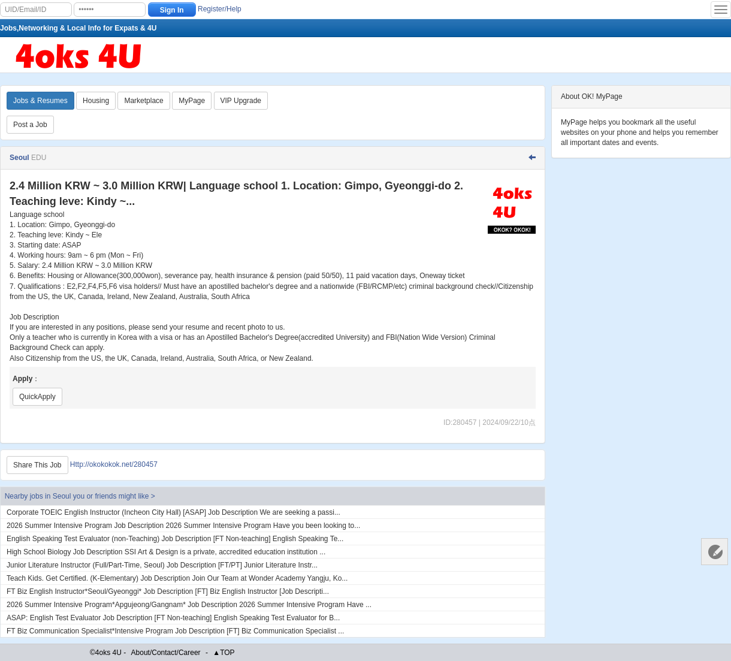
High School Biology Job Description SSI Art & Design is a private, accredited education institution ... (166, 552)
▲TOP (223, 652)
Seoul (20, 157)
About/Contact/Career (166, 652)
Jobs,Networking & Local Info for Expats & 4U (78, 28)
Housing (96, 100)
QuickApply (37, 397)
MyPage (192, 100)
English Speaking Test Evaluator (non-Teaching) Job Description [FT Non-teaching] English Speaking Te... (175, 539)
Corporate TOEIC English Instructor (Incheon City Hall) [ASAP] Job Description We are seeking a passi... (173, 512)
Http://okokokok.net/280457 (114, 464)
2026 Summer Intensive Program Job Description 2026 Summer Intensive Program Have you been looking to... (183, 525)
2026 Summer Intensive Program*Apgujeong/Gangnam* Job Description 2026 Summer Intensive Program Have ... (189, 604)
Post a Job (30, 124)
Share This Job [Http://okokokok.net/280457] (37, 465)
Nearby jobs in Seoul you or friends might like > (80, 496)
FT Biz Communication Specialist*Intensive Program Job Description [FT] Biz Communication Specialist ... (175, 631)
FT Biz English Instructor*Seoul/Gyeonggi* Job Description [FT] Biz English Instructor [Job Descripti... (168, 591)
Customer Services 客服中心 (714, 551)
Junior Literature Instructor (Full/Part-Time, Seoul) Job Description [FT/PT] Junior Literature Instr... (162, 565)
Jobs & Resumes (40, 100)
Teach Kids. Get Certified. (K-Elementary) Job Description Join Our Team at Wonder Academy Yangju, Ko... (177, 578)
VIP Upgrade (241, 100)
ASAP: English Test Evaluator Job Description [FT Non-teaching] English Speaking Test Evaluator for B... (173, 618)
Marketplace (143, 100)
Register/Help (219, 9)
